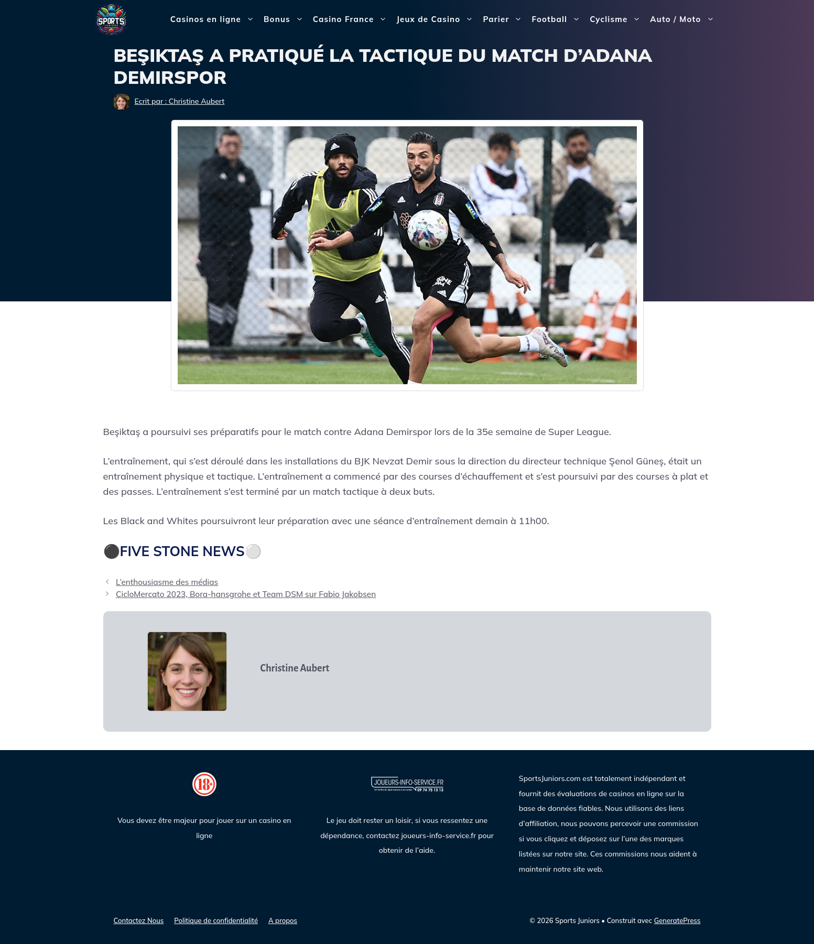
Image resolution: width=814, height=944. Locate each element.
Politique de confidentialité (216, 920)
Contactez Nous (139, 920)
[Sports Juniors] (111, 19)
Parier (505, 19)
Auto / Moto (684, 19)
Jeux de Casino (437, 19)
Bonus (286, 19)
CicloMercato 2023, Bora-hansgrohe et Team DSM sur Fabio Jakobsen (246, 594)
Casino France (352, 19)
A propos (282, 920)
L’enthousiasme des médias (167, 582)
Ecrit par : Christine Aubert (180, 101)
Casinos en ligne (214, 19)
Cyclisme (617, 19)
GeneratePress (677, 920)
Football (558, 19)
